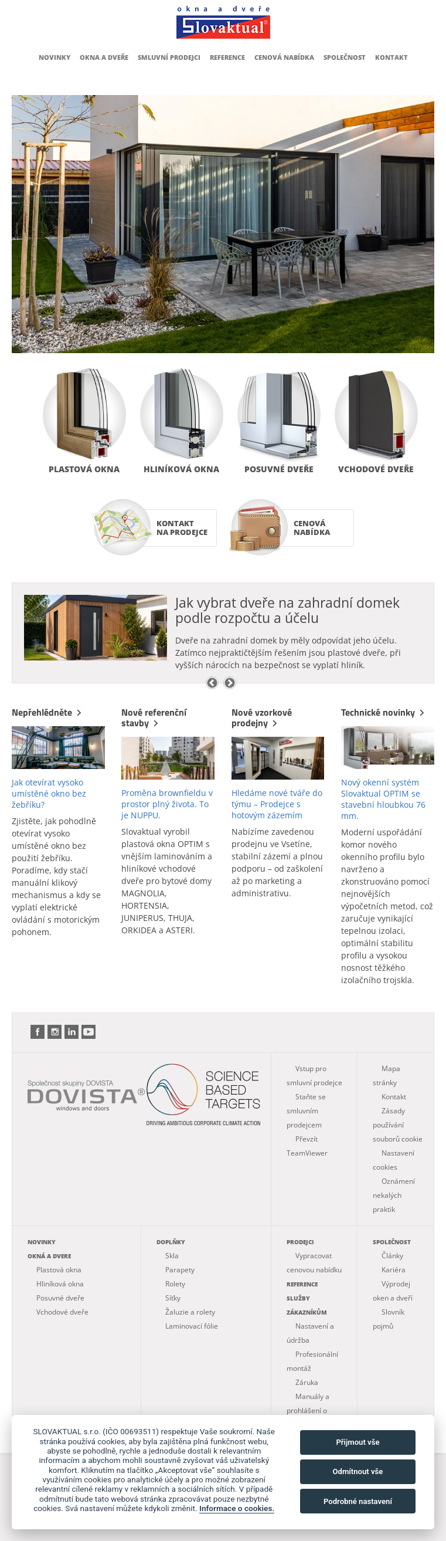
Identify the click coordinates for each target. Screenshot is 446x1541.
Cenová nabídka (284, 57)
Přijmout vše (357, 1442)
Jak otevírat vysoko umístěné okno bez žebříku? (49, 793)
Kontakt (391, 57)
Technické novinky (384, 712)
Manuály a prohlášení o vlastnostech (308, 1410)
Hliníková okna (181, 469)
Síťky (173, 1298)
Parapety (180, 1270)
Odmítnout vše (358, 1471)
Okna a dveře (104, 57)
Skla (172, 1256)
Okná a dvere (49, 1256)
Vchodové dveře (376, 469)
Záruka (306, 1382)
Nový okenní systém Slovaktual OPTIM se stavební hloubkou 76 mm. (383, 799)
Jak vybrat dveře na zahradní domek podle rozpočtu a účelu (287, 610)
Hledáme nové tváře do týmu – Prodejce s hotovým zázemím (276, 804)
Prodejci (300, 1242)
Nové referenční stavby (153, 717)
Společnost (345, 57)
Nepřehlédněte (48, 712)
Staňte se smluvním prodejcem (306, 1111)
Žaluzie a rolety (190, 1312)
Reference (227, 57)
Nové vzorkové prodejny (261, 717)
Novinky (54, 57)
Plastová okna (84, 469)
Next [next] (229, 682)
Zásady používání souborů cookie (398, 1125)
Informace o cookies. (236, 1508)
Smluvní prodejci (169, 57)
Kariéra (394, 1270)
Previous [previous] (212, 682)
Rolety (175, 1284)
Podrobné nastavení (358, 1501)
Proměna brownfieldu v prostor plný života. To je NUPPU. (167, 804)
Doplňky (170, 1242)
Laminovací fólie (191, 1326)
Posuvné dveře (279, 469)
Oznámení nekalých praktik (394, 1195)
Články (392, 1256)
